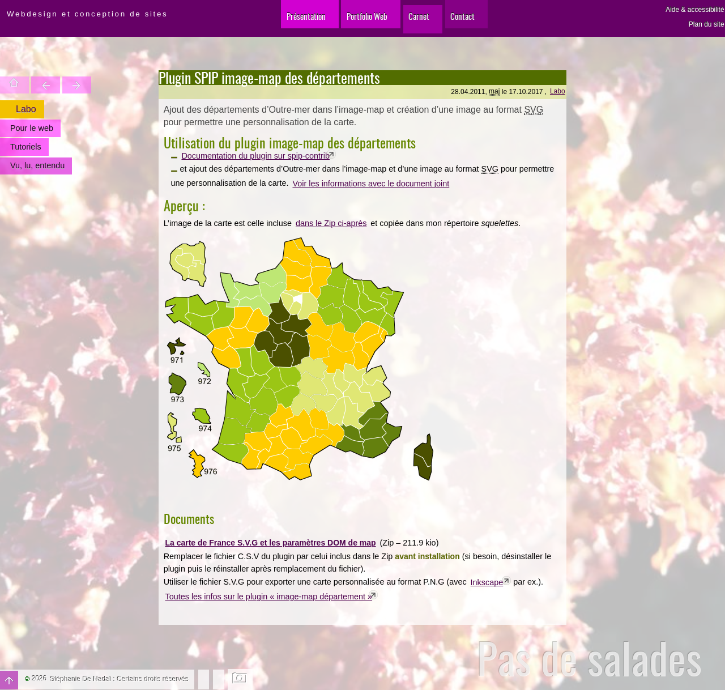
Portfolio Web (357, 22)
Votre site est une (60, 84)
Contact (479, 22)
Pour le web (31, 128)
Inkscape (487, 582)
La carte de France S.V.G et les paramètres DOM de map (270, 542)
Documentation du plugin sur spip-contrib (255, 155)
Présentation (282, 22)
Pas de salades (589, 658)
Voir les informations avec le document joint (370, 183)
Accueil (11, 84)
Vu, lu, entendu (37, 165)
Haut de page (9, 680)
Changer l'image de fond (240, 679)
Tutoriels (25, 146)
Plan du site (706, 24)
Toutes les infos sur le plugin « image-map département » (269, 596)
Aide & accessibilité (695, 10)
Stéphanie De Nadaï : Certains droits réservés (119, 679)
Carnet (423, 22)
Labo (557, 91)
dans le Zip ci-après (331, 223)
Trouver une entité (35, 84)
